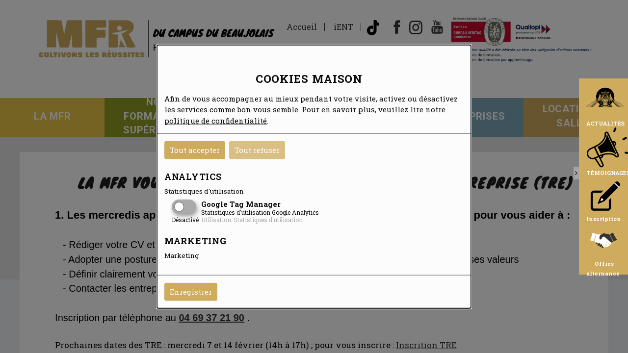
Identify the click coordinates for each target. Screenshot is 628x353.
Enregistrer (191, 292)
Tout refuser (257, 150)
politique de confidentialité (215, 120)
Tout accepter (195, 150)
